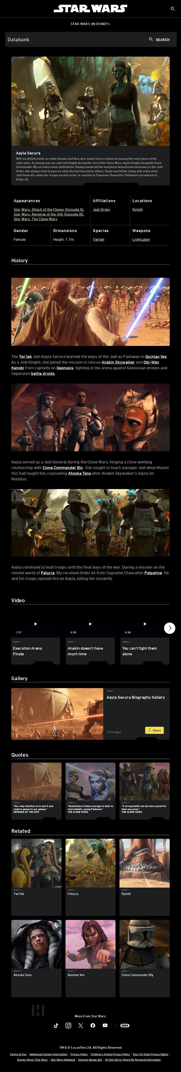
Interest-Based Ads (90, 1059)
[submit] (173, 8)
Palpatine (153, 572)
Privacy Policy (79, 1054)
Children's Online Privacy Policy (110, 1054)
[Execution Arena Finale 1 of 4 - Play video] (35, 624)
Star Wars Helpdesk (63, 1059)
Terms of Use (18, 1054)
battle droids (43, 373)
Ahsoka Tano (79, 473)
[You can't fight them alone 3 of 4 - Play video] (144, 624)
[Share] (154, 730)
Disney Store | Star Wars (32, 1059)
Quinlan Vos (156, 356)
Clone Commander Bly (63, 467)
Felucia (47, 572)
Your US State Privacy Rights (150, 1054)
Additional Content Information (48, 1054)
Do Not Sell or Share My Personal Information (133, 1059)
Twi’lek (25, 356)
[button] (169, 629)
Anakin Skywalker (118, 362)
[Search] (91, 39)
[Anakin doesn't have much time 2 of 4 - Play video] (90, 624)
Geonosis (65, 367)
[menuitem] (7, 8)
